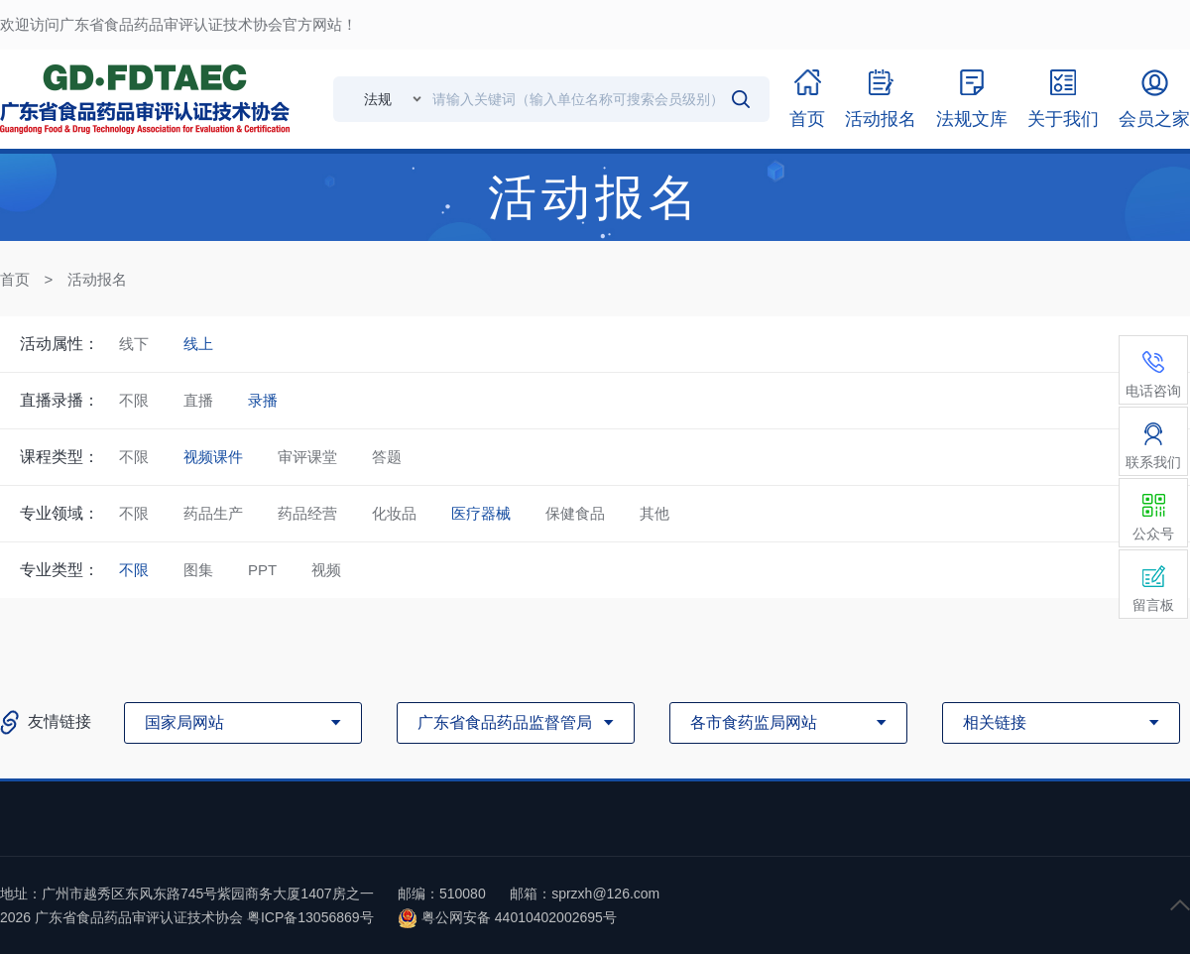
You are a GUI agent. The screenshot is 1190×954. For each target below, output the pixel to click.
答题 (387, 456)
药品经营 (307, 513)
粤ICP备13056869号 (310, 917)
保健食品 (575, 513)
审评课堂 (307, 456)
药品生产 (213, 513)
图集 (198, 569)
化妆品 (394, 513)
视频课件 (213, 456)
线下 (134, 343)
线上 (198, 343)
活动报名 (97, 279)
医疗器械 (481, 513)
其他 (654, 513)
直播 (198, 400)
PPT (262, 569)
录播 (263, 400)
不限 (134, 400)
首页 (15, 279)
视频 (326, 569)
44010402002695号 (556, 917)
